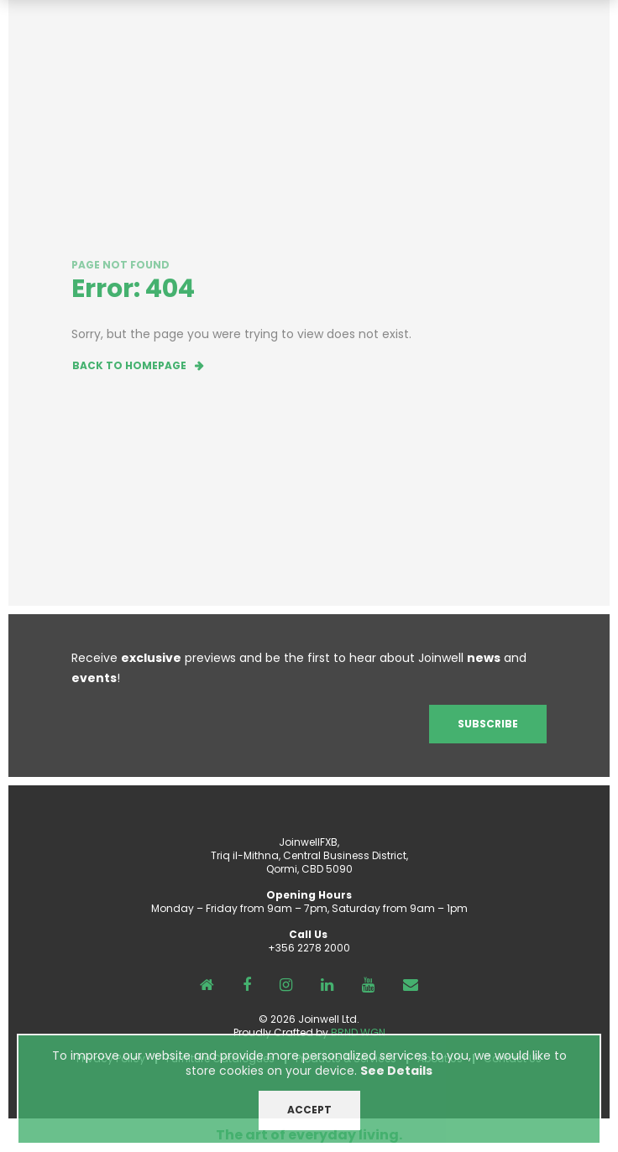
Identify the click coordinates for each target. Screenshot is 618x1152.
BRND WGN (358, 1032)
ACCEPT (309, 1120)
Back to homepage (129, 365)
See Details (396, 1080)
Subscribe (488, 724)
